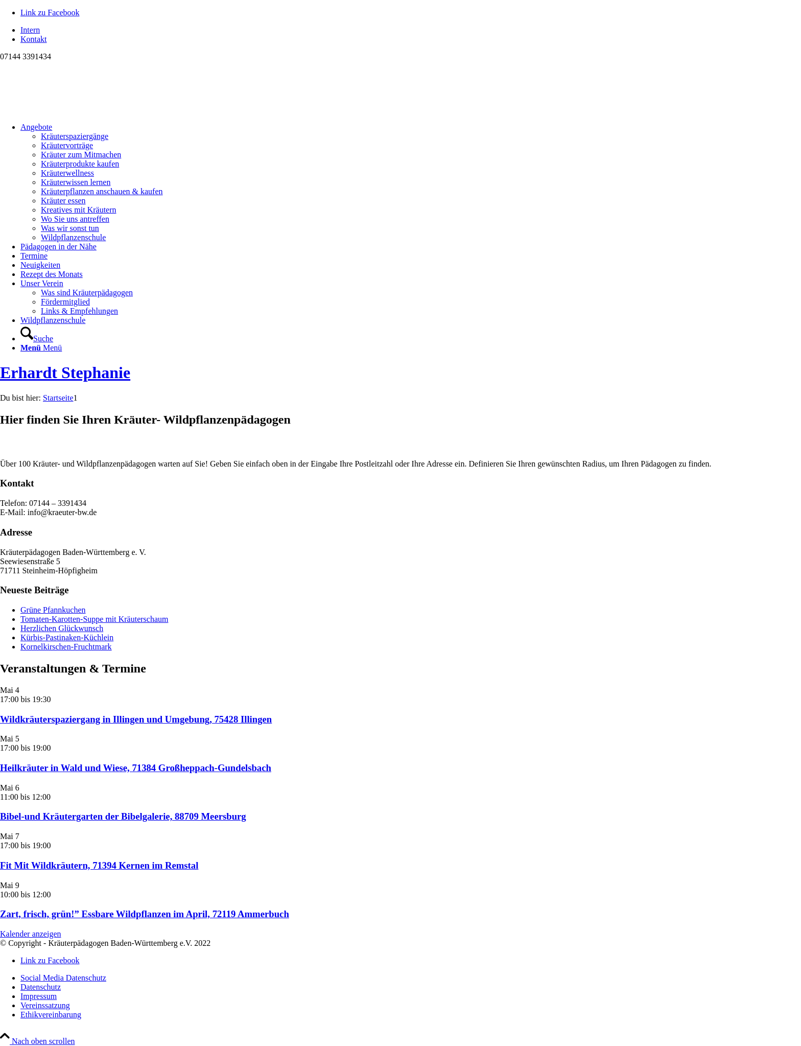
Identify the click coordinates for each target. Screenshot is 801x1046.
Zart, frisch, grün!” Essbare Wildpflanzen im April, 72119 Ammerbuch (144, 914)
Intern (30, 30)
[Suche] (36, 338)
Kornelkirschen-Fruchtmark (66, 646)
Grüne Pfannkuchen (53, 610)
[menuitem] (410, 30)
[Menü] (41, 347)
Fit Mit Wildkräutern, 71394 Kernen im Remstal (99, 865)
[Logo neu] (76, 109)
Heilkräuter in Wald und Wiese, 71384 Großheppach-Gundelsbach (135, 767)
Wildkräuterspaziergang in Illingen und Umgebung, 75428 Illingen (136, 719)
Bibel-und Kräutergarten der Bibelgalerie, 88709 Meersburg (123, 816)
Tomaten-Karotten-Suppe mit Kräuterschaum (94, 619)
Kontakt (33, 39)
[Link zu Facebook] (50, 12)
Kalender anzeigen (30, 933)
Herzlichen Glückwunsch (61, 628)
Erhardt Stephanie (65, 372)
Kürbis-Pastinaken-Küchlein (66, 637)
